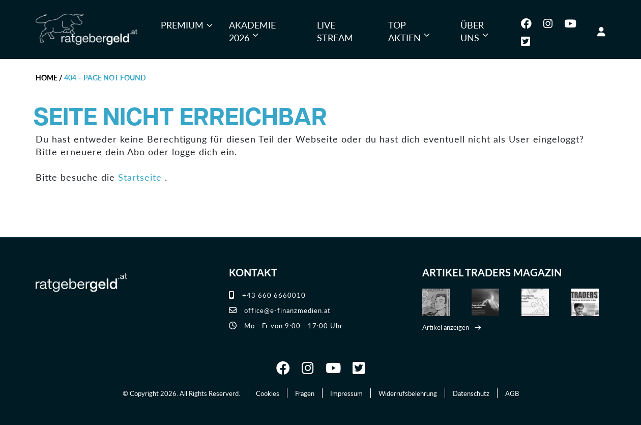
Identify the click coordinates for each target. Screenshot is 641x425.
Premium (182, 24)
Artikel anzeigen (445, 327)
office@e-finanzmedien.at (280, 310)
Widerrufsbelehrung (407, 393)
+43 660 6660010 (267, 295)
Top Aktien (404, 31)
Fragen (304, 393)
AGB (512, 393)
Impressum (346, 393)
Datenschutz (471, 393)
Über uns (472, 31)
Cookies (267, 393)
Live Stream (335, 31)
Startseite (140, 177)
